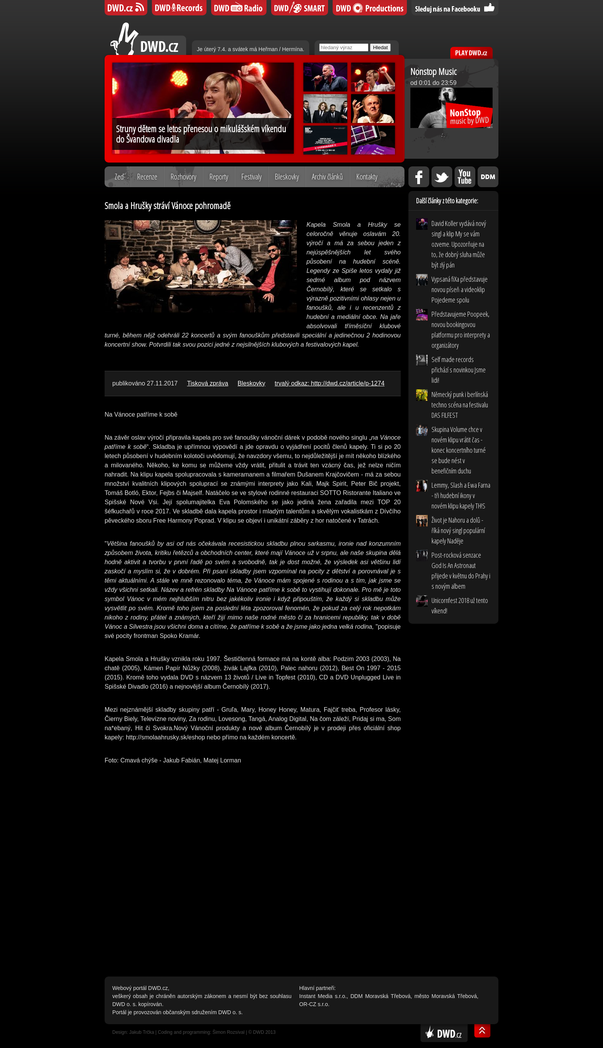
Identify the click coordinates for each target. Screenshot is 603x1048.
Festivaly (251, 176)
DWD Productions (370, 7)
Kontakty (366, 176)
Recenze (147, 176)
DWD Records (179, 7)
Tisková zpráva (207, 383)
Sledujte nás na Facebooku (454, 7)
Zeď (119, 176)
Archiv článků (327, 176)
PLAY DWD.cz (471, 53)
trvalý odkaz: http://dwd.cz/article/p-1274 (329, 383)
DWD (126, 7)
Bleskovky (287, 176)
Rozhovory (183, 176)
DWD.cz (148, 38)
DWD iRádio (239, 7)
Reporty (218, 176)
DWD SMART (299, 7)
